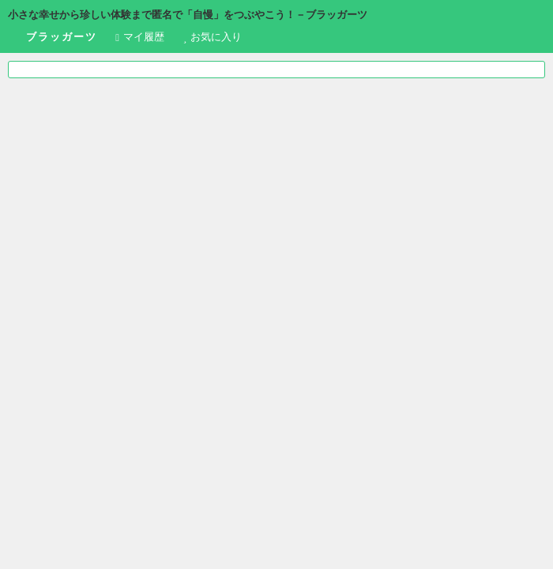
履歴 (139, 37)
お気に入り (213, 37)
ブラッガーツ (52, 38)
